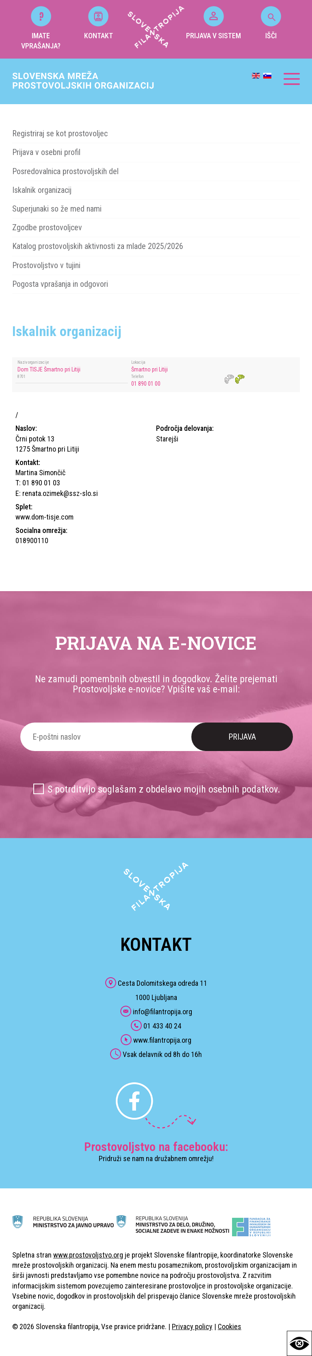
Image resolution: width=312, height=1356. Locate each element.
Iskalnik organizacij (42, 190)
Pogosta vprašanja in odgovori (60, 284)
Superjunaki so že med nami (57, 209)
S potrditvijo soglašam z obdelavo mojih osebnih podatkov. (164, 789)
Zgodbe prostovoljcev (47, 227)
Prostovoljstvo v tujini (46, 265)
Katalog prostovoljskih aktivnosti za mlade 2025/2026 (97, 246)
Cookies (229, 1326)
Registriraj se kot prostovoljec (60, 133)
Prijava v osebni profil (46, 152)
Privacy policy (192, 1326)
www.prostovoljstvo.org (88, 1255)
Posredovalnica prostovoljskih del (65, 171)
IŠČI (271, 23)
